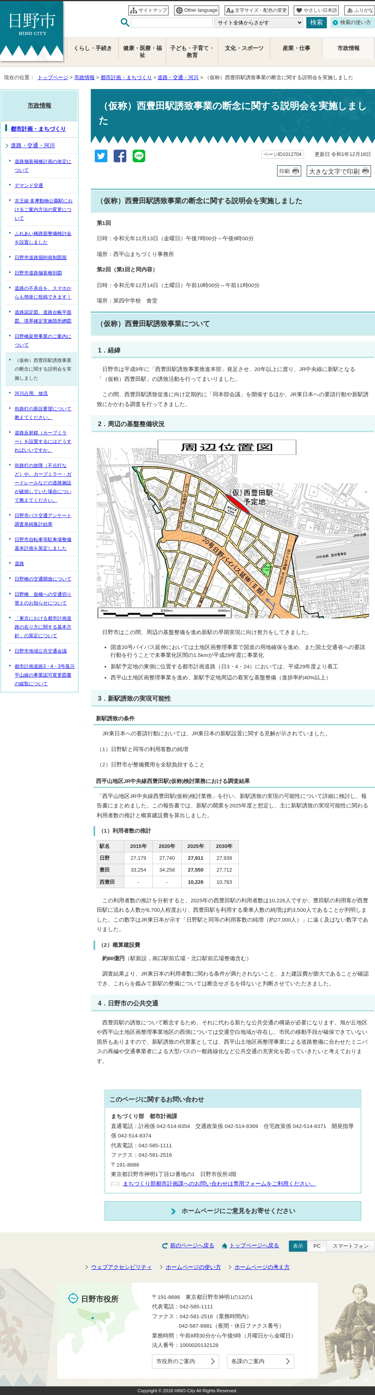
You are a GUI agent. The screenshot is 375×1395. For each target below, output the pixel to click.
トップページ (53, 77)
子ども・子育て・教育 (192, 51)
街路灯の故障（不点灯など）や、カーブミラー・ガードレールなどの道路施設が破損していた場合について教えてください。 (43, 483)
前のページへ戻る (192, 1245)
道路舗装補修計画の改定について (43, 166)
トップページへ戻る (254, 1245)
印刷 (284, 171)
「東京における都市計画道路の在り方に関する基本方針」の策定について (43, 627)
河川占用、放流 (31, 393)
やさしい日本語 (320, 10)
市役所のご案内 (175, 1361)
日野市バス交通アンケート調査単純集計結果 (43, 520)
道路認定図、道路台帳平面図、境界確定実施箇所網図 (43, 317)
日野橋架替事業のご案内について (43, 341)
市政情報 (84, 77)
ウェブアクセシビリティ (121, 1267)
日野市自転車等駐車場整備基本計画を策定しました (43, 544)
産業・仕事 (296, 48)
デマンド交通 (29, 185)
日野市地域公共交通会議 (41, 651)
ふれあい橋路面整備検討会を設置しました (43, 238)
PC (317, 1246)
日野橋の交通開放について (43, 579)
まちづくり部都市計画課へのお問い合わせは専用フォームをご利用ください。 (219, 1184)
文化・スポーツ (244, 48)
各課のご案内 (247, 1361)
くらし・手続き (92, 48)
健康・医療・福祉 (142, 51)
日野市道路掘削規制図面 (41, 257)
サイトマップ (153, 10)
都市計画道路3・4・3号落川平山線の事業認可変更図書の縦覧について (45, 675)
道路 (19, 563)
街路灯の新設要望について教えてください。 (43, 413)
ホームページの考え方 (262, 1267)
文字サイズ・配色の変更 (261, 10)
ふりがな (363, 10)
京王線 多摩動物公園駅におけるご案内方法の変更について (44, 209)
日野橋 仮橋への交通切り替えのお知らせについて (43, 599)
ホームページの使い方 (193, 1267)
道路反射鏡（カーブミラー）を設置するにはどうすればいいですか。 (43, 441)
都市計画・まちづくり (126, 77)
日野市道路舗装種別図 (38, 273)
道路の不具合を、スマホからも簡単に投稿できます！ (43, 293)
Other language (201, 10)
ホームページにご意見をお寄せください (238, 1210)
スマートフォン (351, 1246)
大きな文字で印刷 (334, 171)
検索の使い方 (355, 22)
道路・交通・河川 (178, 77)
